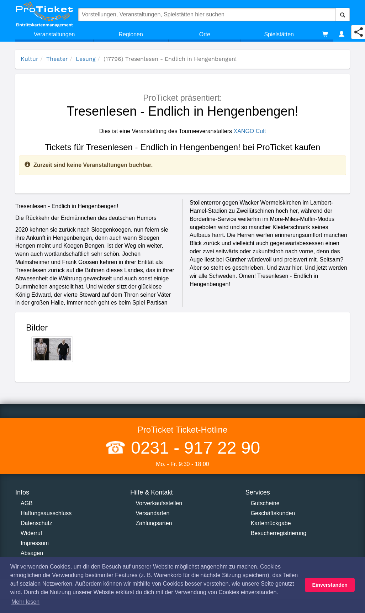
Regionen (130, 34)
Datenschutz (36, 523)
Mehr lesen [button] (25, 602)
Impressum (35, 543)
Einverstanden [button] (330, 585)
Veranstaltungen (54, 34)
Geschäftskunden (273, 513)
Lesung (86, 59)
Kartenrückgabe (271, 523)
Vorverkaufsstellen (159, 503)
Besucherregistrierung (279, 533)
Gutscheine (265, 503)
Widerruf (31, 533)
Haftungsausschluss (46, 513)
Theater (57, 59)
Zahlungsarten (154, 523)
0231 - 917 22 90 (193, 447)
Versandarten (152, 513)
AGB (27, 503)
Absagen (32, 553)
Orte (204, 34)
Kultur (29, 59)
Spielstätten (279, 34)
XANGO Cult (250, 131)
